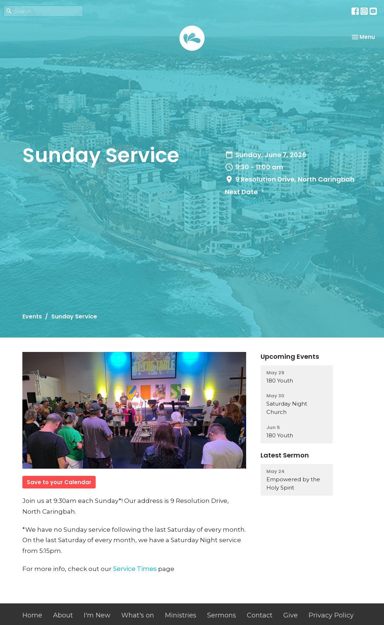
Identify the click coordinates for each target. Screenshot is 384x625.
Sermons (221, 615)
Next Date (245, 191)
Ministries (180, 615)
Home (32, 615)
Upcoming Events (290, 356)
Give (290, 615)
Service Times (135, 568)
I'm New (97, 615)
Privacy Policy (331, 615)
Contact (259, 615)
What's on (137, 615)
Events (32, 316)
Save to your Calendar (59, 482)
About (63, 615)
